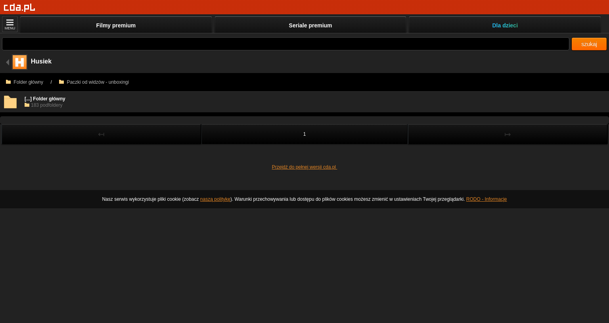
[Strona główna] (19, 8)
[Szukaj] (285, 43)
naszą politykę (215, 199)
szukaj (589, 44)
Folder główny (24, 82)
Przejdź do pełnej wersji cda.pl (304, 167)
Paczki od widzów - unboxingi (94, 82)
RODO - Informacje (486, 199)
